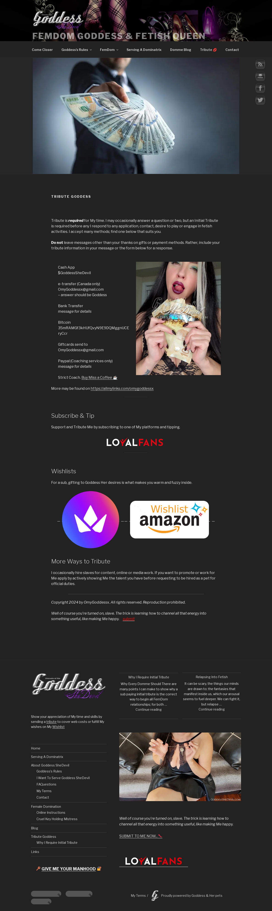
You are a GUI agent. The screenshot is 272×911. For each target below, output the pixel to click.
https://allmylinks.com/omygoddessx (122, 388)
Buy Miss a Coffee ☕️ (99, 377)
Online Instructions (50, 812)
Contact (232, 50)
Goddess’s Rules (76, 50)
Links (35, 852)
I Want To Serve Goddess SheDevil (63, 778)
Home (35, 748)
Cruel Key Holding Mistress (57, 819)
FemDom (109, 50)
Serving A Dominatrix (144, 50)
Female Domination (46, 806)
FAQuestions (46, 784)
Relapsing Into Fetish (212, 677)
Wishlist (58, 727)
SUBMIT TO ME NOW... (140, 836)
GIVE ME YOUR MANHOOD (69, 868)
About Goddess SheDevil (50, 765)
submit (129, 619)
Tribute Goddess (43, 837)
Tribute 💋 (208, 50)
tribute (51, 722)
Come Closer (42, 50)
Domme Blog (180, 50)
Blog (34, 828)
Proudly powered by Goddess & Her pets (191, 895)
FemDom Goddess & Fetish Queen (119, 36)
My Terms (44, 791)
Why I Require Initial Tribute (57, 842)
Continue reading (149, 709)
